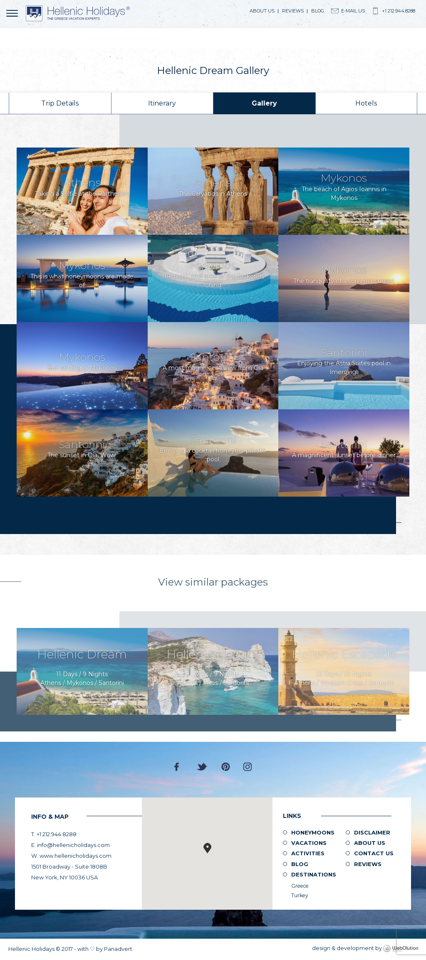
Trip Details (60, 103)
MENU (13, 13)
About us (262, 11)
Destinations (313, 874)
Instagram (247, 767)
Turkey (299, 895)
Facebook (178, 767)
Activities (307, 853)
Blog (317, 11)
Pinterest (225, 767)
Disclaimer (372, 832)
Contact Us (374, 853)
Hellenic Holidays (77, 13)
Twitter (202, 767)
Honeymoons (312, 832)
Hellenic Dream (59, 38)
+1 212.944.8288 (398, 11)
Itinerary (162, 103)
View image (82, 191)
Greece (300, 886)
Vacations (309, 842)
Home (23, 38)
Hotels (366, 103)
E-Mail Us (353, 11)
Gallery (264, 103)
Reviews (293, 11)
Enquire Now (82, 671)
